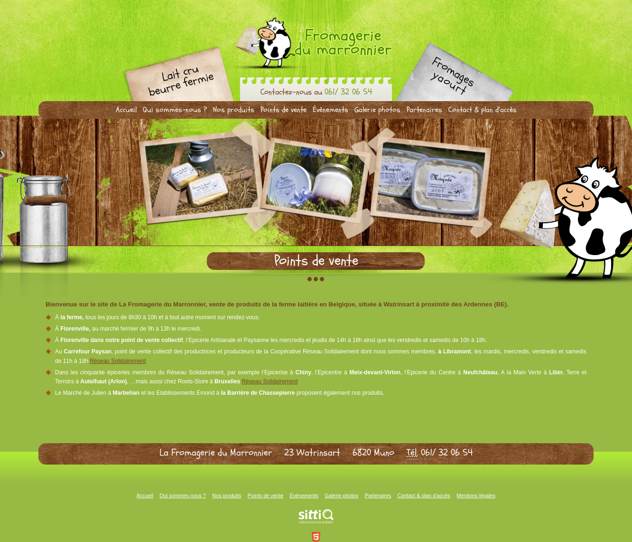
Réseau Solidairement (118, 361)
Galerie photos (377, 110)
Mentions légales (475, 495)
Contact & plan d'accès (482, 110)
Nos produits (233, 110)
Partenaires (424, 110)
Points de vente (283, 110)
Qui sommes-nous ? (175, 110)
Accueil (126, 110)
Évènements (330, 110)
